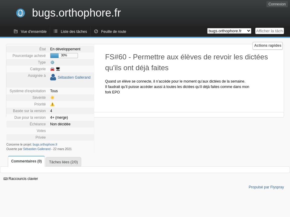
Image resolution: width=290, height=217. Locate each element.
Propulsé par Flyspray (266, 187)
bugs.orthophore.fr (45, 144)
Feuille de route (113, 32)
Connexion (277, 4)
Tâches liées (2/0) (63, 162)
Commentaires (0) (26, 161)
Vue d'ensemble (34, 32)
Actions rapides (267, 45)
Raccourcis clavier (21, 179)
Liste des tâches (74, 32)
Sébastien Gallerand (74, 77)
